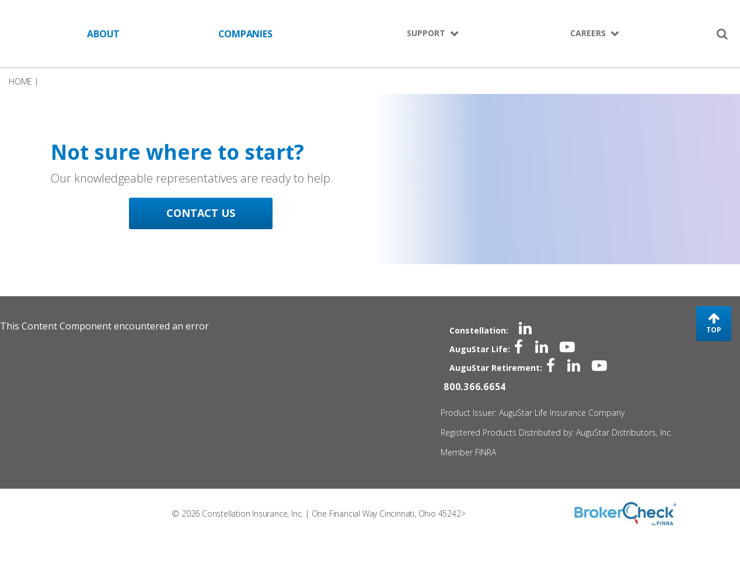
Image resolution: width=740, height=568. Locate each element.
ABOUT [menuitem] (103, 33)
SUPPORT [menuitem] (426, 32)
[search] (722, 33)
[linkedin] (517, 349)
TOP (713, 355)
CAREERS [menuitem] (588, 32)
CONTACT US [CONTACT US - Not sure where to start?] (213, 266)
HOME (20, 88)
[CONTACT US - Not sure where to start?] (213, 206)
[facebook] (511, 367)
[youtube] (560, 367)
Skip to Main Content (12, 33)
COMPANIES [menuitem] (245, 33)
